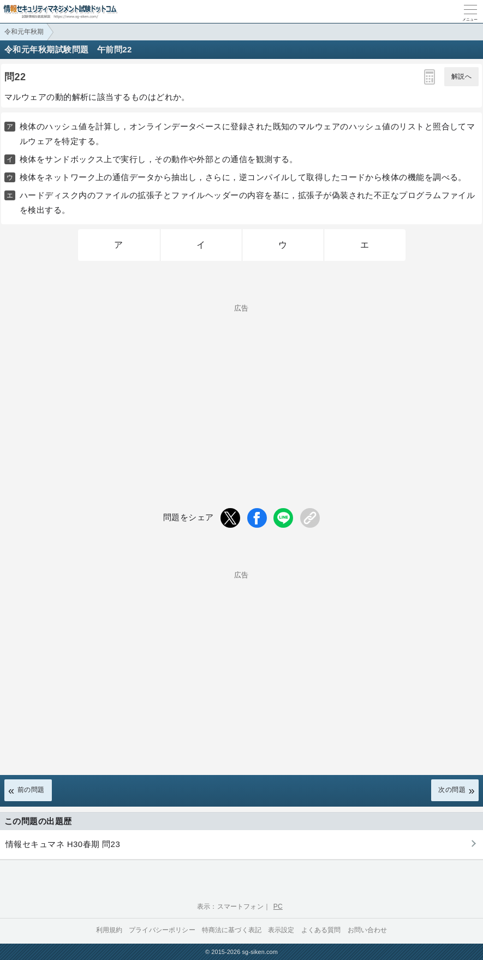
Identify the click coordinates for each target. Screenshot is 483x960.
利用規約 (109, 930)
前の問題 (31, 790)
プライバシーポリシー (162, 930)
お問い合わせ (367, 930)
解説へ (461, 76)
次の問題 (452, 790)
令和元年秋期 (24, 31)
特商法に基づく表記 (231, 930)
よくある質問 (321, 930)
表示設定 (281, 930)
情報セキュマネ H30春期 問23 (62, 844)
